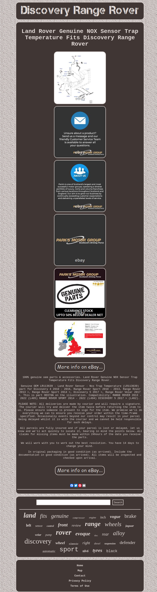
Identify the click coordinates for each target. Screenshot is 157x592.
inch (103, 517)
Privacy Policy (80, 580)
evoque (82, 533)
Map (79, 570)
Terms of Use (80, 586)
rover (63, 532)
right (86, 543)
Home (80, 565)
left (28, 525)
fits (43, 516)
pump (48, 534)
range (93, 523)
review (76, 525)
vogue (115, 516)
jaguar (130, 525)
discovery (38, 541)
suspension (110, 543)
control (50, 526)
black (111, 551)
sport (68, 549)
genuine (59, 516)
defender (127, 542)
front (63, 524)
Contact (80, 575)
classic (73, 544)
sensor (39, 525)
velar (38, 534)
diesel (97, 543)
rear (105, 534)
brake (130, 516)
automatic (49, 551)
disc (96, 535)
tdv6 (86, 551)
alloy (119, 533)
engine (92, 517)
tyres (97, 550)
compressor (79, 518)
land (30, 515)
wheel (60, 543)
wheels (113, 524)
